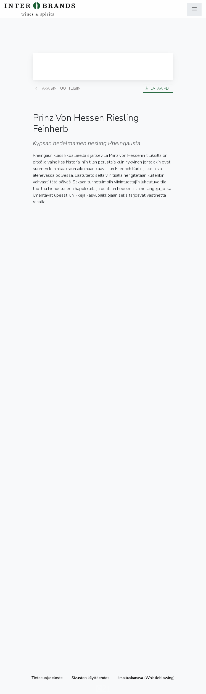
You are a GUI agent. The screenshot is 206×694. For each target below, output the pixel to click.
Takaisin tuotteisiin (58, 88)
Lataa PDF (158, 88)
